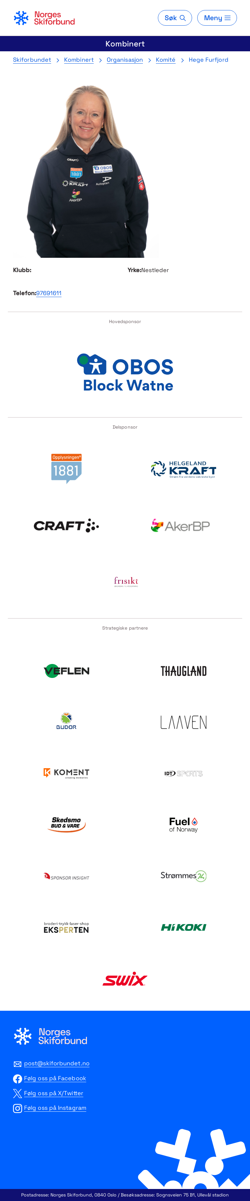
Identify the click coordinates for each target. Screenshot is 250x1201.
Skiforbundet (32, 59)
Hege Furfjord (209, 59)
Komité (166, 59)
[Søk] (175, 18)
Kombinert (125, 44)
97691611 (49, 293)
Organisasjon (125, 59)
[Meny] (217, 18)
